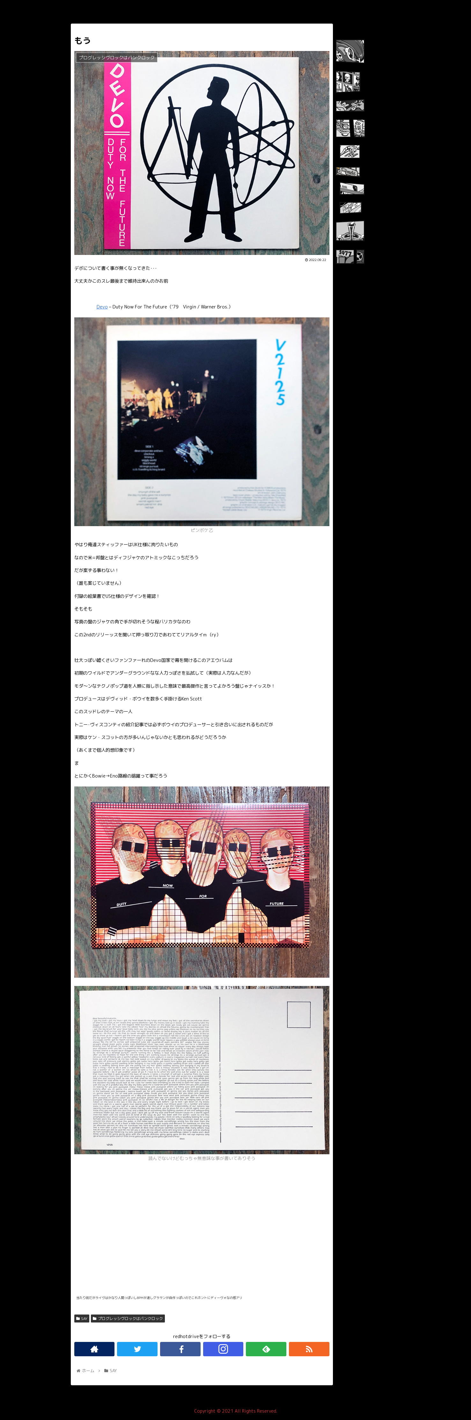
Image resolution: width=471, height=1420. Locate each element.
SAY (82, 1318)
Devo (102, 307)
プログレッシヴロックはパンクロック (128, 1318)
